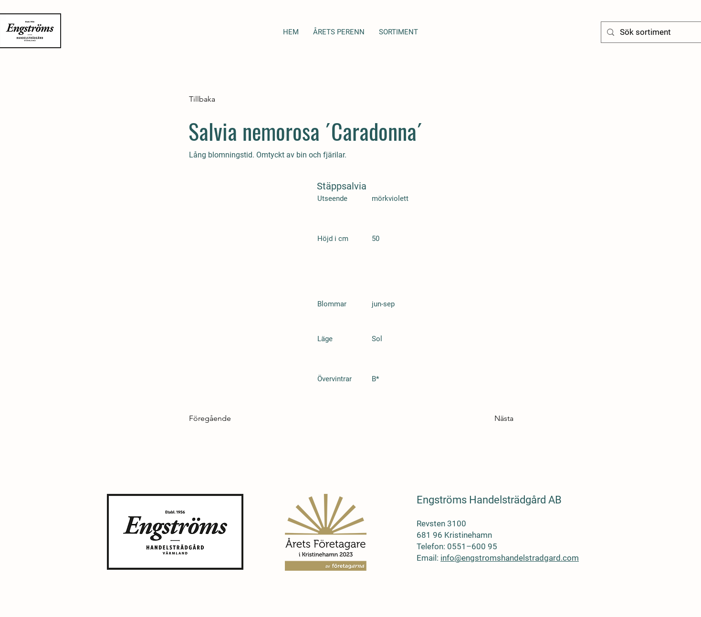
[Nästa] (489, 418)
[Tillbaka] (220, 99)
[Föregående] (220, 418)
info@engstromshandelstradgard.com (509, 558)
